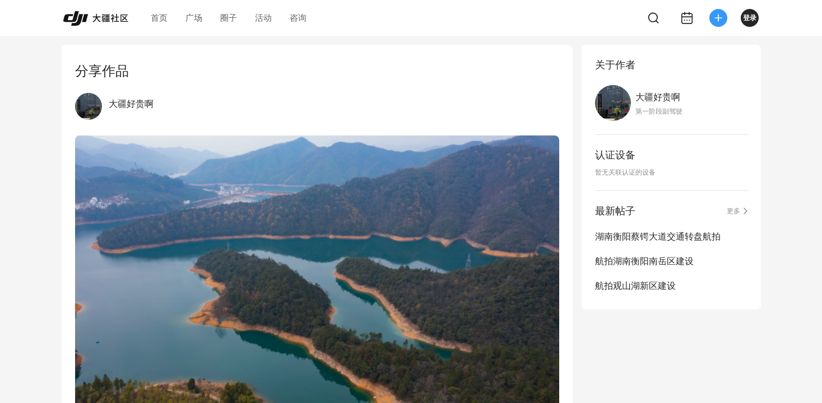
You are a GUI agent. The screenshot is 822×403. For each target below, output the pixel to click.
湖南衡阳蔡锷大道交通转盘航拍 (658, 236)
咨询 (298, 17)
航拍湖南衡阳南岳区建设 (644, 261)
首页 (159, 17)
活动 (263, 17)
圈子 (228, 17)
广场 (193, 17)
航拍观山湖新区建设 (635, 285)
